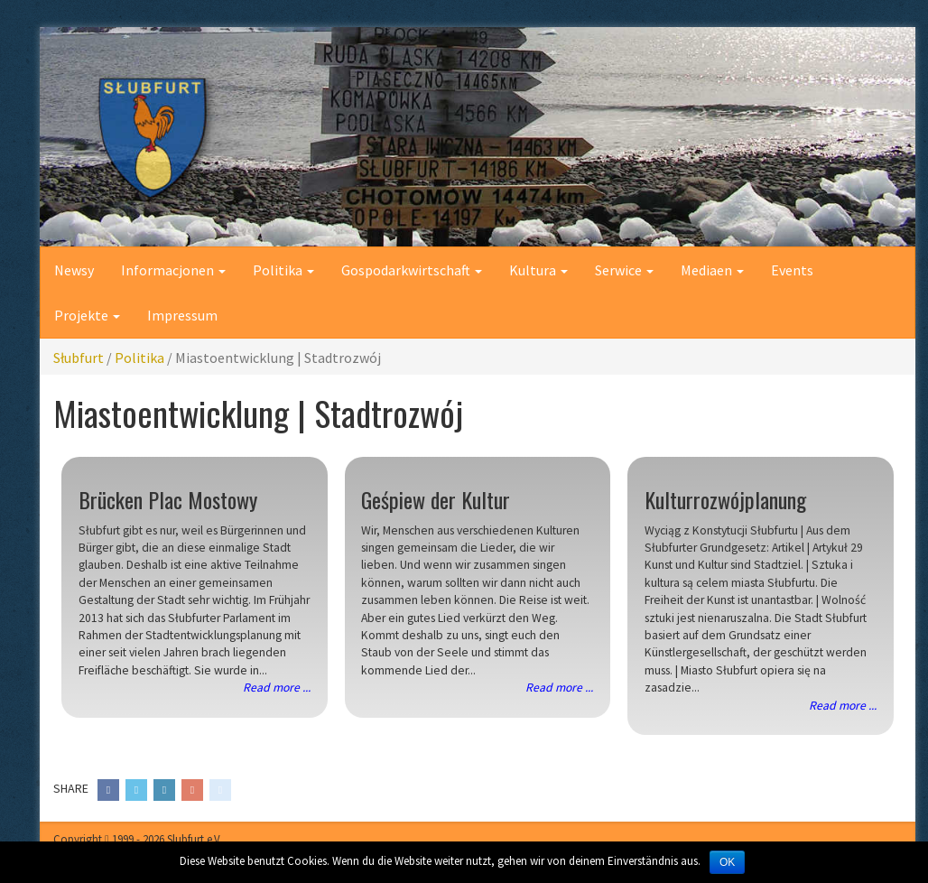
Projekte (87, 315)
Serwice (624, 270)
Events (792, 270)
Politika (283, 270)
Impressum (182, 315)
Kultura (538, 270)
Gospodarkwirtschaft (411, 270)
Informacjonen (173, 270)
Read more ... (277, 687)
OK (727, 862)
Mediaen (712, 270)
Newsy (74, 270)
